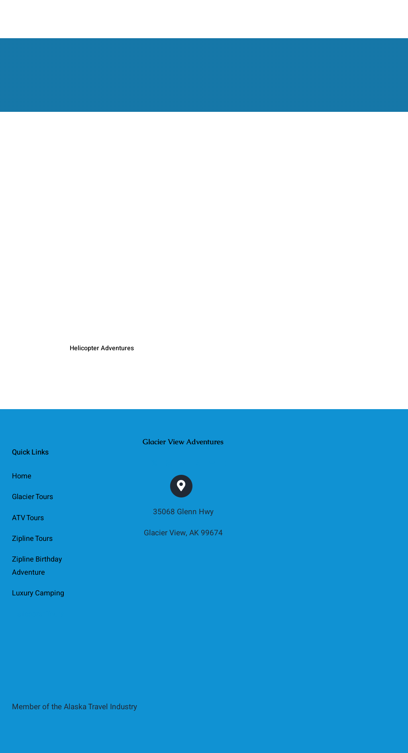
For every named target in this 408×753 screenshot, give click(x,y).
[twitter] (154, 463)
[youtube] (183, 463)
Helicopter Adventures (102, 348)
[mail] (212, 463)
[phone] (226, 463)
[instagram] (169, 463)
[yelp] (197, 463)
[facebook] (140, 463)
